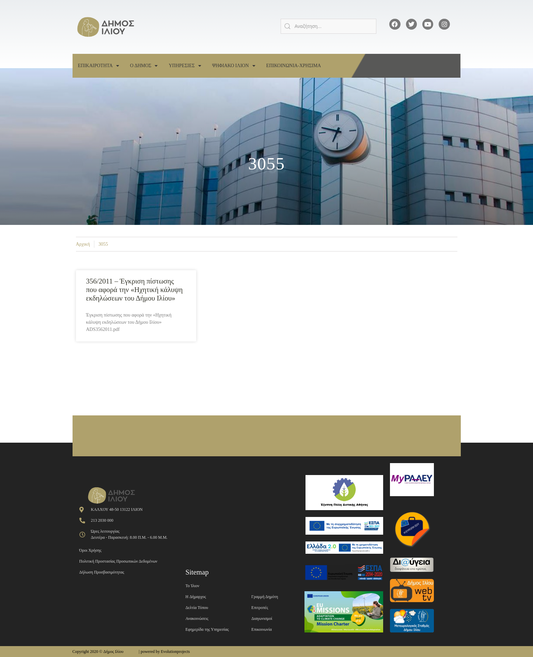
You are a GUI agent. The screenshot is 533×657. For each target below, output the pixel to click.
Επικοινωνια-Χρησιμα (293, 65)
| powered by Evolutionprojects (164, 651)
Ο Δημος (144, 66)
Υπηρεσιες (185, 66)
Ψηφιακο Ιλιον (233, 66)
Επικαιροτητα (98, 66)
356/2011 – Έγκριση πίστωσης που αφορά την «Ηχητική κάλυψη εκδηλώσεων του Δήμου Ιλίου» (134, 289)
